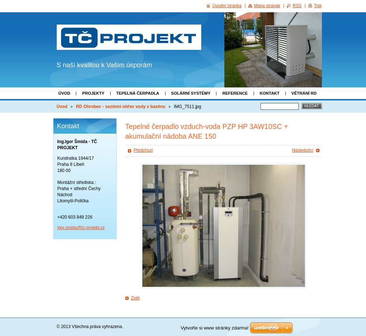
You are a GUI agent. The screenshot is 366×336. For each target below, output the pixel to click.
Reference (234, 93)
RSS (297, 5)
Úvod (64, 93)
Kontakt (270, 93)
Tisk (318, 5)
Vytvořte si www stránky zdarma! (215, 328)
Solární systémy (191, 93)
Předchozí (143, 150)
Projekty (93, 93)
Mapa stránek (267, 5)
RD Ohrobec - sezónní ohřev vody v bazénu (120, 106)
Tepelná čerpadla (137, 93)
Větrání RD (304, 93)
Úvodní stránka (227, 5)
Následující (302, 150)
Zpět (135, 298)
